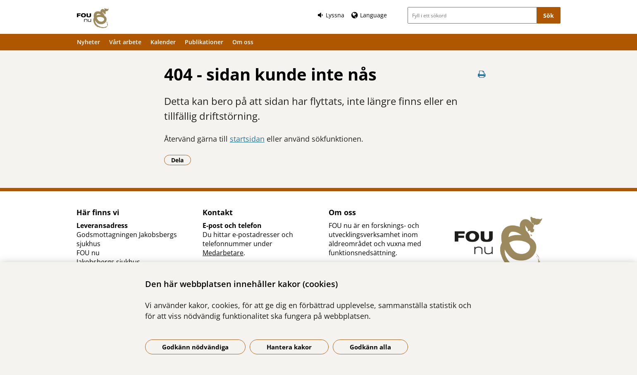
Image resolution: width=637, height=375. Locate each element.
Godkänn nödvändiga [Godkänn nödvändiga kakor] (195, 347)
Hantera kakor (289, 347)
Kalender (163, 42)
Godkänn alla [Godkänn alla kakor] (370, 347)
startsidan (247, 139)
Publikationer (204, 42)
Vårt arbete (125, 42)
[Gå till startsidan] (93, 18)
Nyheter (88, 42)
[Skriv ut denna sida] (481, 74)
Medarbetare (223, 252)
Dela (181, 160)
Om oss (242, 42)
